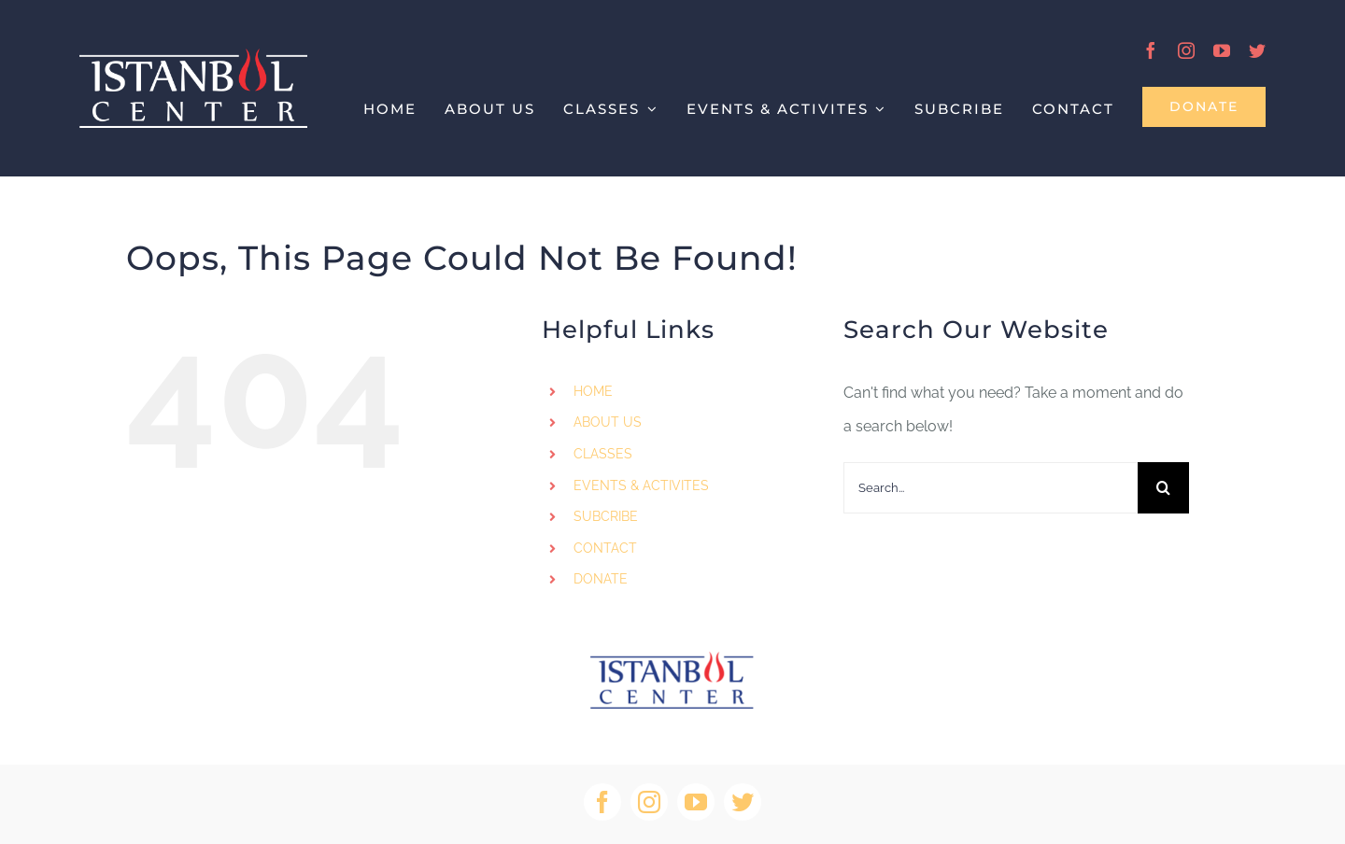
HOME (593, 391)
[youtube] (1221, 50)
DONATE (600, 578)
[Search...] (990, 487)
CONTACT (605, 548)
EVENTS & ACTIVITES (641, 485)
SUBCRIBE (605, 516)
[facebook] (1150, 50)
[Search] (1163, 487)
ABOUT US (607, 422)
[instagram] (1186, 50)
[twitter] (1257, 50)
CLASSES (602, 453)
